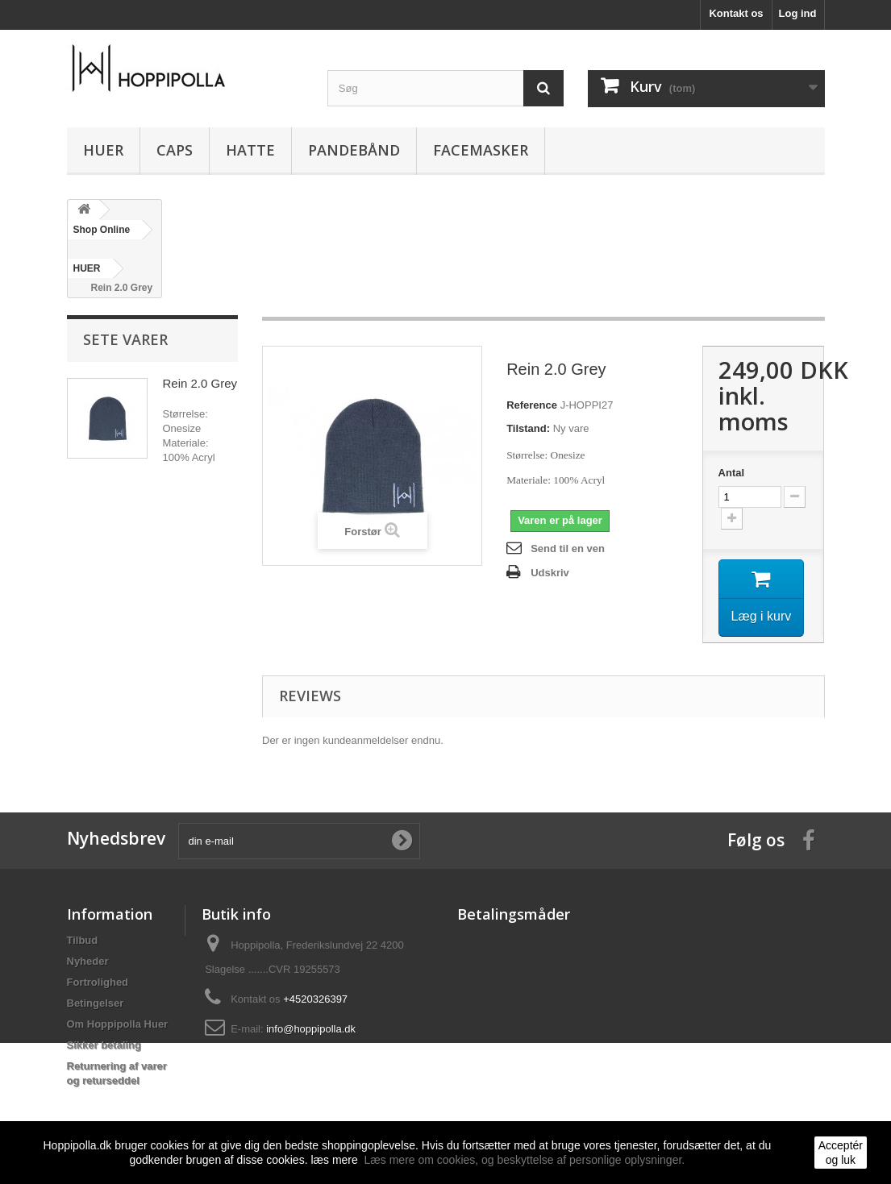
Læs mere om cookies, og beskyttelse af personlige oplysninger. (524, 1159)
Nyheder (88, 963)
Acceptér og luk (840, 1152)
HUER (103, 150)
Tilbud (82, 942)
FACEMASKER (480, 150)
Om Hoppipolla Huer (118, 1026)
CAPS (174, 150)
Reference (531, 405)
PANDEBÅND (354, 150)
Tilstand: (528, 428)
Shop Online (102, 229)
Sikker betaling (104, 1047)
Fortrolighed (98, 984)
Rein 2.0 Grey (200, 383)
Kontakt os (736, 13)
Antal (731, 473)
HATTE (250, 150)
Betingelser (95, 1005)
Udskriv (550, 573)
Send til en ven (568, 548)
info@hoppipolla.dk (311, 1030)
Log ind (798, 13)
